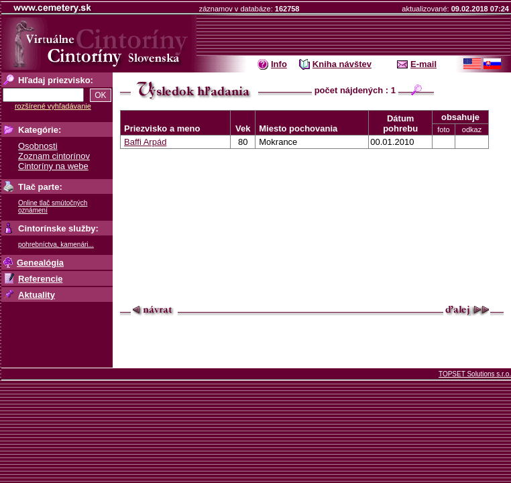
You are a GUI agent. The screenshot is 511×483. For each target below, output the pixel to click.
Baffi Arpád (145, 142)
